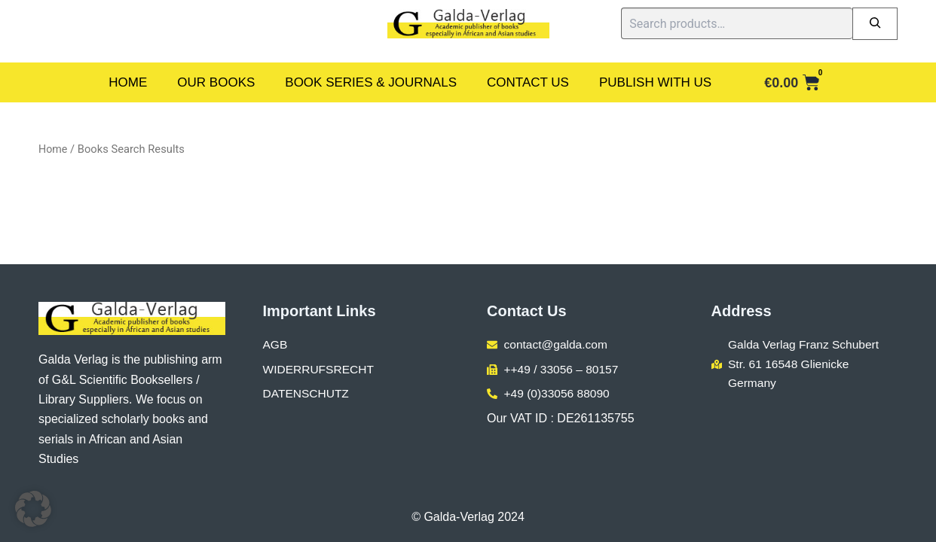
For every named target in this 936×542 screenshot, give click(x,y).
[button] (33, 509)
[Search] (875, 24)
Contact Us (528, 82)
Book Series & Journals (371, 82)
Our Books (216, 82)
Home (128, 82)
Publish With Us (655, 82)
